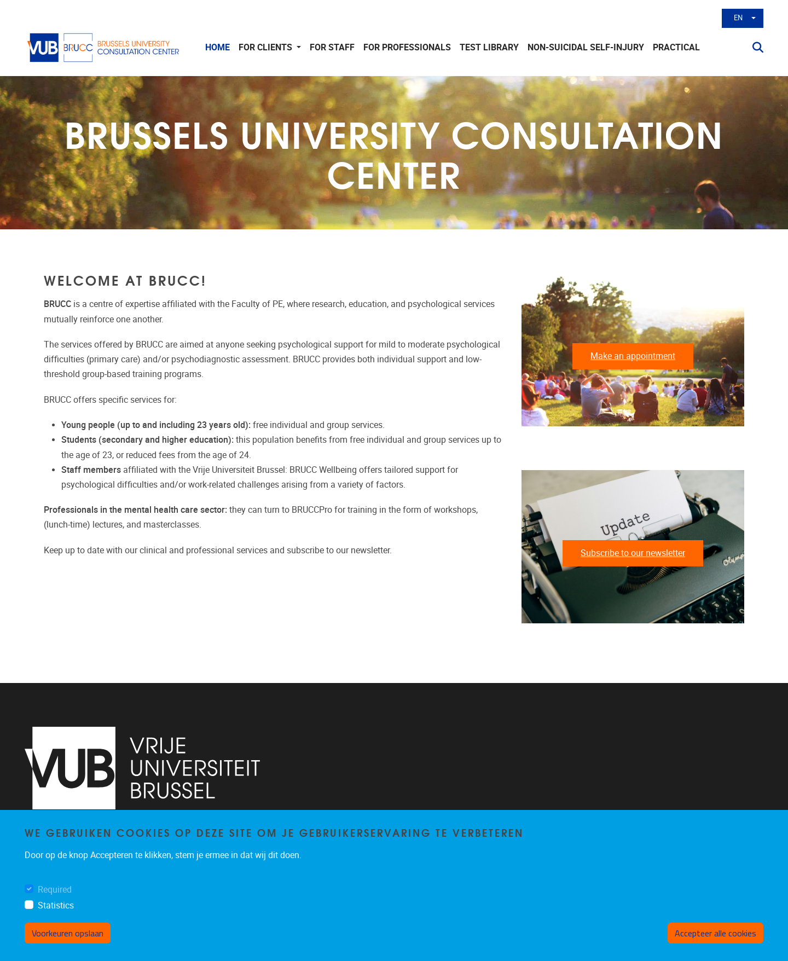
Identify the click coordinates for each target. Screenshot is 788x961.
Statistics (56, 905)
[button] (753, 47)
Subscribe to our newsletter (633, 553)
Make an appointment (632, 356)
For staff (332, 47)
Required (55, 889)
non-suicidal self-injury (586, 47)
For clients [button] (266, 47)
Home (217, 47)
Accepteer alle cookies (715, 933)
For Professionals (407, 47)
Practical (676, 47)
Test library (489, 47)
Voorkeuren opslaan (67, 933)
